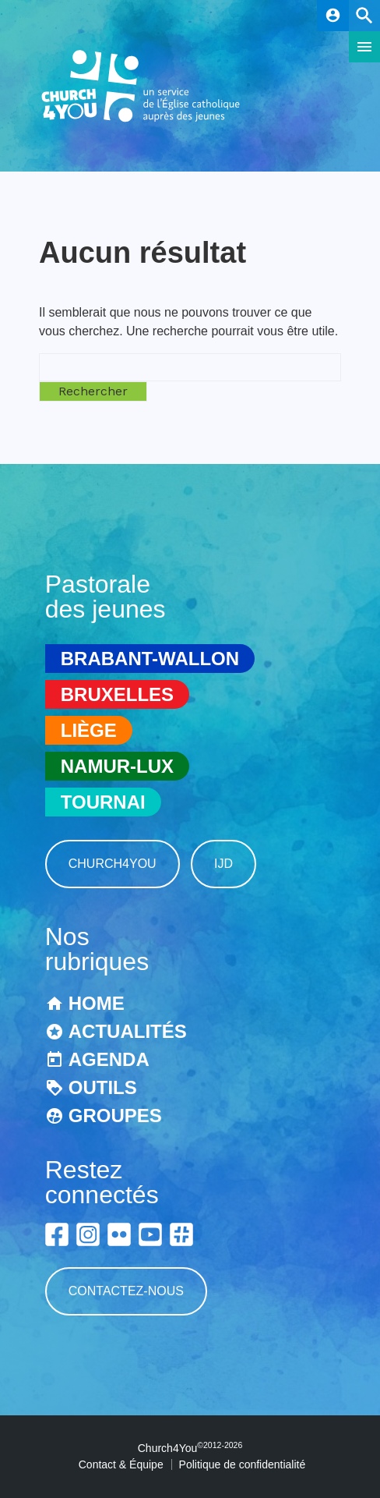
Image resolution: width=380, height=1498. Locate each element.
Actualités (128, 1031)
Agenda (109, 1059)
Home (97, 1003)
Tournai (103, 802)
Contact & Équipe (121, 1464)
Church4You (113, 863)
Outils (103, 1087)
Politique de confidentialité (242, 1464)
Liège (89, 730)
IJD (223, 863)
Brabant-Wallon (150, 658)
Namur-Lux (117, 766)
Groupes (115, 1115)
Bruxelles (117, 694)
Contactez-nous (126, 1291)
